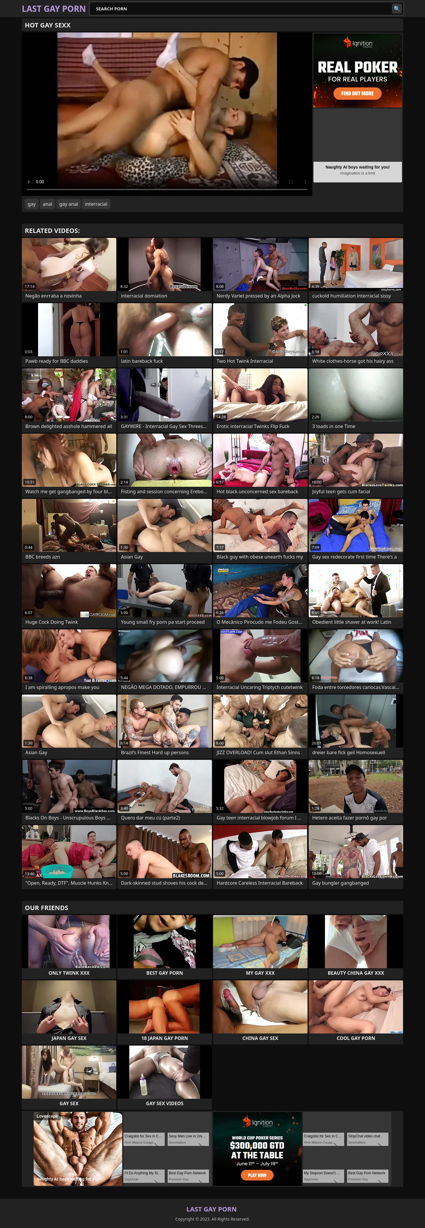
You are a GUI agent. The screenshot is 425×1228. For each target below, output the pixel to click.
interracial (96, 204)
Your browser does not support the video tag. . (167, 114)
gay (32, 204)
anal (47, 204)
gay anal (68, 204)
